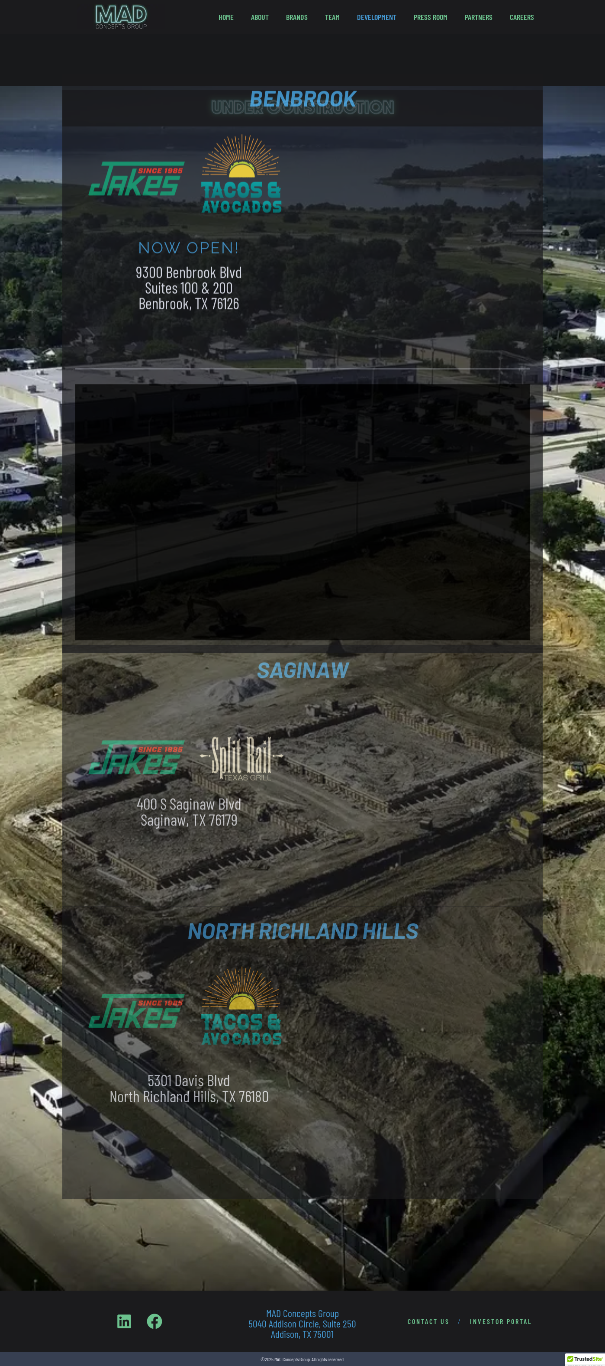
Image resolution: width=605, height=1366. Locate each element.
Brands (297, 17)
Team (332, 17)
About (260, 17)
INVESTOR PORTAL (501, 1321)
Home (226, 17)
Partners (478, 17)
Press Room (430, 17)
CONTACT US (429, 1321)
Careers (522, 17)
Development (376, 17)
